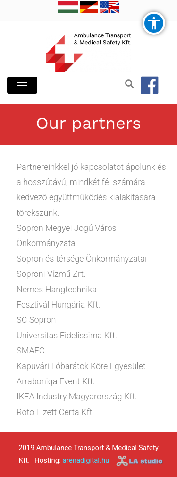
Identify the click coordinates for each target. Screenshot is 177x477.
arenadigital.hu (86, 460)
